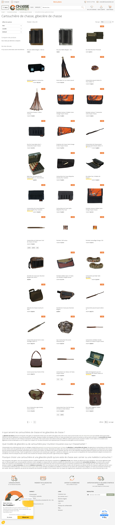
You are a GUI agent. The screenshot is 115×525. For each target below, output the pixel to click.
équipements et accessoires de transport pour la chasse (51, 447)
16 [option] (61, 379)
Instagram (16, 2)
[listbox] (36, 248)
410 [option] (37, 247)
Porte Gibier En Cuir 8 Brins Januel (65, 80)
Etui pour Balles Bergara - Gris (64, 49)
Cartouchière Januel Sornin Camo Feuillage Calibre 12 (35, 340)
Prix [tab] (3, 25)
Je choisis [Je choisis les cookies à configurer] (9, 517)
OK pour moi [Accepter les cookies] (25, 517)
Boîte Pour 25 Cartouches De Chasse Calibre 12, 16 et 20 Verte (35, 177)
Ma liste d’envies (92, 9)
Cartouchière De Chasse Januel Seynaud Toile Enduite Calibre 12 (94, 145)
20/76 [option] (33, 247)
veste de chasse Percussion (86, 435)
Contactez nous (62, 494)
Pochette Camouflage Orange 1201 (94, 240)
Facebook (6, 2)
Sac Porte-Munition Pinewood (93, 49)
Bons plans (57, 2)
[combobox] (63, 7)
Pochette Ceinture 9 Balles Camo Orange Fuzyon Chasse (94, 209)
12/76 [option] (29, 247)
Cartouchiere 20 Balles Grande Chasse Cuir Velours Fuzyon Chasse (95, 340)
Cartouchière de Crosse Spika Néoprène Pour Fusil (63, 209)
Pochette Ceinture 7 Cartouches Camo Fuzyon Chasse (94, 113)
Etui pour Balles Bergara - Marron (35, 49)
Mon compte (101, 9)
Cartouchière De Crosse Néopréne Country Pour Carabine (65, 177)
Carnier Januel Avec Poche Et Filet (35, 372)
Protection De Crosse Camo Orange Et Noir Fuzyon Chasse (65, 145)
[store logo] (19, 7)
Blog (32, 7)
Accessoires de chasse (12, 12)
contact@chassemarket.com (106, 2)
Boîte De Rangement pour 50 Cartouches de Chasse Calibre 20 (94, 372)
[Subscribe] (110, 494)
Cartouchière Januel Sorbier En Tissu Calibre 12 (94, 81)
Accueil (3, 12)
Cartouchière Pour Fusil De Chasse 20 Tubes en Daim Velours (65, 408)
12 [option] (58, 379)
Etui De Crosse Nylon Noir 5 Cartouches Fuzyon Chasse (34, 145)
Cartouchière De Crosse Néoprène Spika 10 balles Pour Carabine (35, 209)
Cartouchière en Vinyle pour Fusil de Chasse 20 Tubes (35, 241)
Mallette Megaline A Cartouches (35, 80)
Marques (37, 7)
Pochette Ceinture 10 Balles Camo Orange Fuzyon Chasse (65, 113)
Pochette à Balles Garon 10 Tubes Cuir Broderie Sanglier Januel (64, 276)
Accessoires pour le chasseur (26, 12)
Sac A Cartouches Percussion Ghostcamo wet (63, 340)
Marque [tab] (4, 32)
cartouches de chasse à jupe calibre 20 (30, 466)
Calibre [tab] (4, 29)
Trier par (97, 22)
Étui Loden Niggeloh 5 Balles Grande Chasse (93, 408)
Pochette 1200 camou (61, 240)
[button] (3, 522)
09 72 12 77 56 (91, 2)
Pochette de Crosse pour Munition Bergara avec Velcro (35, 276)
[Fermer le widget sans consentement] (26, 499)
